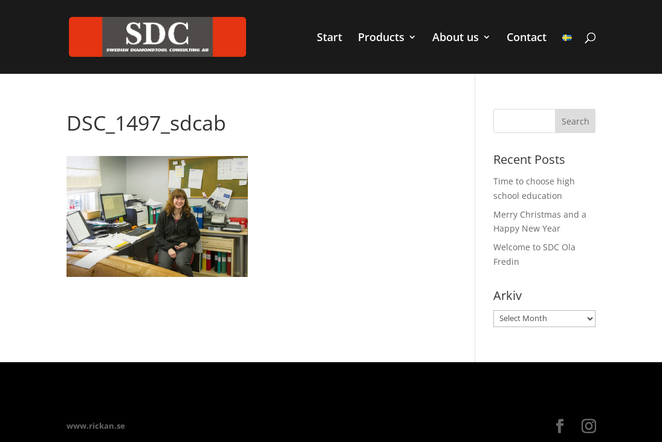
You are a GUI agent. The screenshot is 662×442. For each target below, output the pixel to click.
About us (455, 38)
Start (329, 38)
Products (381, 38)
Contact (527, 38)
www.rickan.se (96, 425)
